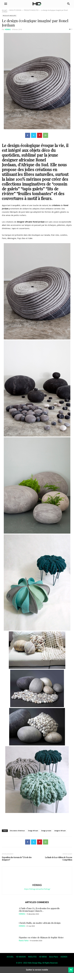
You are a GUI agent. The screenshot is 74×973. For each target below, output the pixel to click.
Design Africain (33, 831)
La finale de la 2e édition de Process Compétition (58, 858)
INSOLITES (32, 957)
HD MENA (43, 957)
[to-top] (70, 968)
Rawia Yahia (23, 941)
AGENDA (63, 957)
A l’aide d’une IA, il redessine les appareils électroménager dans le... (39, 909)
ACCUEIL (10, 957)
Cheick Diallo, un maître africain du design (40, 922)
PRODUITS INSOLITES (31, 10)
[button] (5, 4)
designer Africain (60, 831)
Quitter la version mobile (37, 970)
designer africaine (18, 159)
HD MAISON (21, 957)
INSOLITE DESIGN (15, 10)
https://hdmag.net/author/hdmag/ (37, 889)
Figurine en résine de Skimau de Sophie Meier (41, 937)
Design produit (46, 831)
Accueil (4, 10)
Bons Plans (53, 957)
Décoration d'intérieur (17, 831)
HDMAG (8, 29)
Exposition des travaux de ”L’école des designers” (17, 858)
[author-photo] (37, 881)
